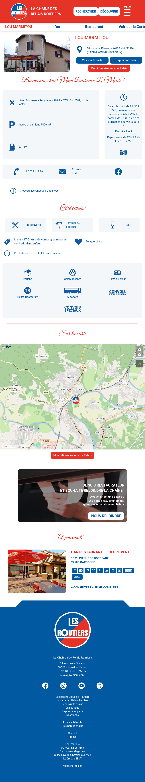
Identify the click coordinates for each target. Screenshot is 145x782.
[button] (76, 400)
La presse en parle (72, 706)
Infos (56, 27)
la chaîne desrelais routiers (46, 11)
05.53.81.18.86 (34, 171)
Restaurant (94, 27)
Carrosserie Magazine (72, 746)
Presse (73, 732)
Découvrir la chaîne (72, 699)
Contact (72, 728)
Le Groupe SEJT (72, 754)
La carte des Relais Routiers (72, 695)
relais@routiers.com (72, 670)
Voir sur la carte (92, 60)
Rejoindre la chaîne (72, 721)
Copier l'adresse (126, 60)
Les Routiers (73, 739)
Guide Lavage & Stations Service (72, 750)
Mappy (22, 447)
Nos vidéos (72, 710)
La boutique (72, 703)
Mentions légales (72, 761)
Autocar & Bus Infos (72, 743)
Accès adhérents (72, 717)
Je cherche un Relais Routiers (72, 692)
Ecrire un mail (77, 171)
